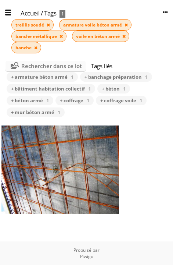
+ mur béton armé (35, 112)
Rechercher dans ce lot (51, 66)
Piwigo (86, 256)
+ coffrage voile (121, 100)
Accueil (30, 13)
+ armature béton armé (42, 77)
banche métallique (36, 36)
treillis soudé (30, 25)
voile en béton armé (98, 36)
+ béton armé (30, 100)
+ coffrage (74, 100)
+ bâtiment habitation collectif (51, 88)
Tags (50, 13)
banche (24, 48)
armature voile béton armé (93, 25)
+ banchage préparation (116, 77)
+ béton (114, 88)
